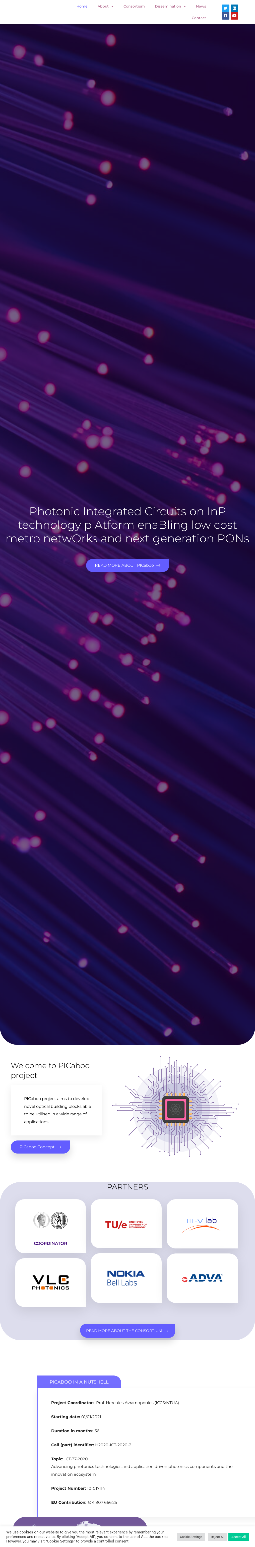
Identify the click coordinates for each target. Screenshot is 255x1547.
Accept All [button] (238, 1537)
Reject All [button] (217, 1537)
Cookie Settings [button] (191, 1537)
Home (82, 6)
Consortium (134, 6)
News (201, 6)
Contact (199, 18)
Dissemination (170, 6)
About (105, 6)
